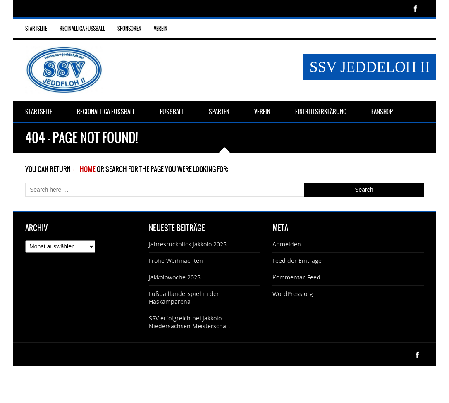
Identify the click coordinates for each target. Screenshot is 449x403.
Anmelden (286, 244)
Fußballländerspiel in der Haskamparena (184, 297)
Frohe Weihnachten (176, 261)
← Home (84, 169)
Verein (160, 28)
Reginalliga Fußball (82, 28)
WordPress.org (292, 294)
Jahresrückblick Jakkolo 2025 (188, 244)
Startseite (36, 28)
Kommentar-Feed (296, 277)
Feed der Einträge (297, 261)
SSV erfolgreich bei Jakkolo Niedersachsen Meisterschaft (189, 322)
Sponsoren (129, 28)
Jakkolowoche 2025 (175, 277)
